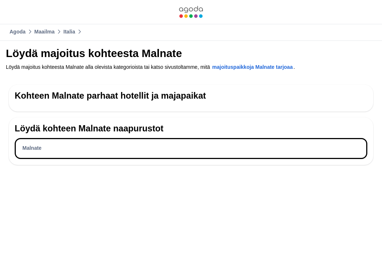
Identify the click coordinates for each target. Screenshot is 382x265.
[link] (191, 12)
